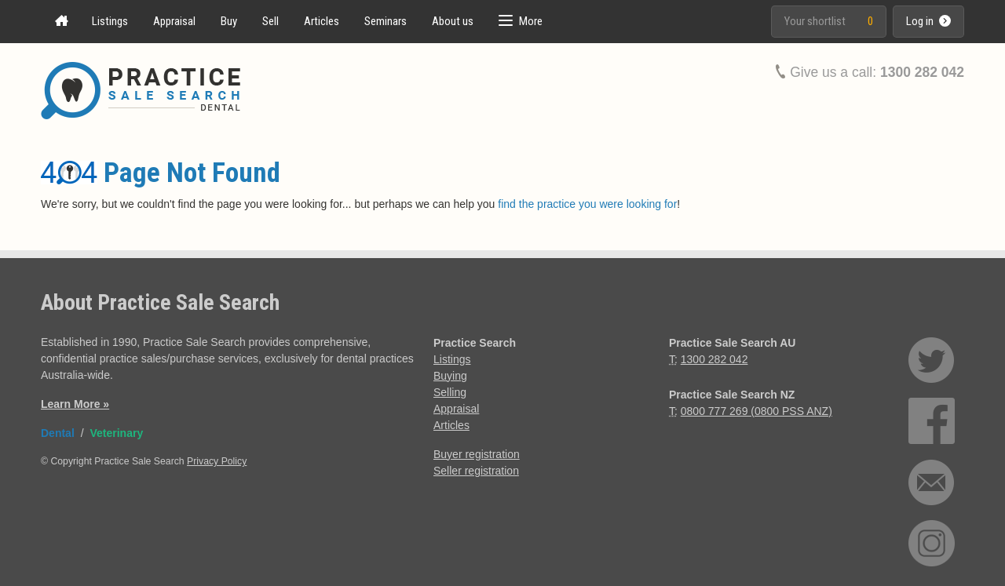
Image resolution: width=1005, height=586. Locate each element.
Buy (229, 21)
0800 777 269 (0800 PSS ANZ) (756, 411)
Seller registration (476, 470)
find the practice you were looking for (587, 204)
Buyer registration (476, 454)
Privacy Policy (217, 461)
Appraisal (174, 21)
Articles (321, 21)
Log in (928, 21)
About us (452, 21)
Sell (270, 21)
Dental (58, 433)
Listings (110, 21)
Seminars (385, 21)
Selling (449, 392)
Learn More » (75, 404)
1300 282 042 (922, 72)
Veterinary (116, 433)
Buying (450, 375)
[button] (520, 21)
